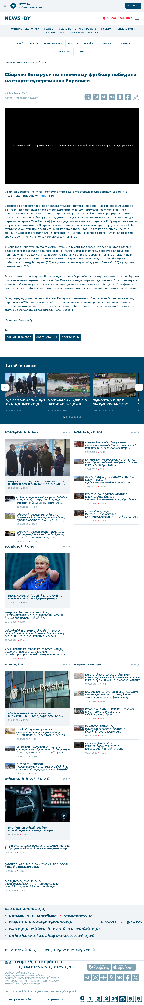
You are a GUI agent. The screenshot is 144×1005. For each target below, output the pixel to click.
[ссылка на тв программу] (54, 999)
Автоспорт (64, 51)
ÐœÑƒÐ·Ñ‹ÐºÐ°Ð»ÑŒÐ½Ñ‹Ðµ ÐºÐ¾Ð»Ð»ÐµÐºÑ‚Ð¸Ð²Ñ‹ (52, 936)
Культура (105, 29)
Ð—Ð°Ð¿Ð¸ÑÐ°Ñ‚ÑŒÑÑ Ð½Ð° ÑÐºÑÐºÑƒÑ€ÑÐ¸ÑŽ (54, 929)
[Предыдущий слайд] (5, 387)
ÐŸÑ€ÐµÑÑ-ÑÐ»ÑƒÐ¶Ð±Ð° (33, 916)
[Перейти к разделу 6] (75, 417)
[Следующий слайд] (139, 387)
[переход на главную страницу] (20, 18)
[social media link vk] (112, 97)
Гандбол (107, 43)
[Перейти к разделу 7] (77, 417)
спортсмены (70, 337)
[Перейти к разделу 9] (83, 417)
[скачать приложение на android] (99, 967)
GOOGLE (110, 922)
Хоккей (18, 43)
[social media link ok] (120, 97)
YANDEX (136, 922)
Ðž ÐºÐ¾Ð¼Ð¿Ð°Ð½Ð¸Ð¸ (25, 909)
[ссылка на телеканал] (82, 999)
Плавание (124, 43)
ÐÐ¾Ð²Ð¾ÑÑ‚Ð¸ (21, 950)
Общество (65, 29)
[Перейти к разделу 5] (72, 417)
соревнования (46, 337)
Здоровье (49, 33)
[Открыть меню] (136, 18)
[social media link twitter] (87, 97)
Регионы (91, 29)
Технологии (77, 33)
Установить (133, 6)
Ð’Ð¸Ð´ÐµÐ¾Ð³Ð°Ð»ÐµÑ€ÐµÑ (71, 950)
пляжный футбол (18, 337)
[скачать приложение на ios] (124, 967)
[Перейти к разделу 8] (80, 417)
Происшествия (123, 29)
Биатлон (73, 43)
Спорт (62, 33)
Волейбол (90, 43)
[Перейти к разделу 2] (64, 417)
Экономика (32, 29)
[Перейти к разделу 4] (69, 417)
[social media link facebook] (128, 97)
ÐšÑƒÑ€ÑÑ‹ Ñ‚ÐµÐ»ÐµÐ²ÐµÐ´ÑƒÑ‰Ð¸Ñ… (42, 922)
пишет (43, 195)
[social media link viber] (96, 97)
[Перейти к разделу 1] (61, 417)
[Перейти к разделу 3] (66, 417)
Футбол (33, 43)
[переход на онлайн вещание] (117, 18)
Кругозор (93, 33)
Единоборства (53, 43)
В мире (79, 29)
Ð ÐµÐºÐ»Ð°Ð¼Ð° (78, 916)
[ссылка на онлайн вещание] (19, 999)
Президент (49, 29)
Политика (15, 29)
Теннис (81, 51)
